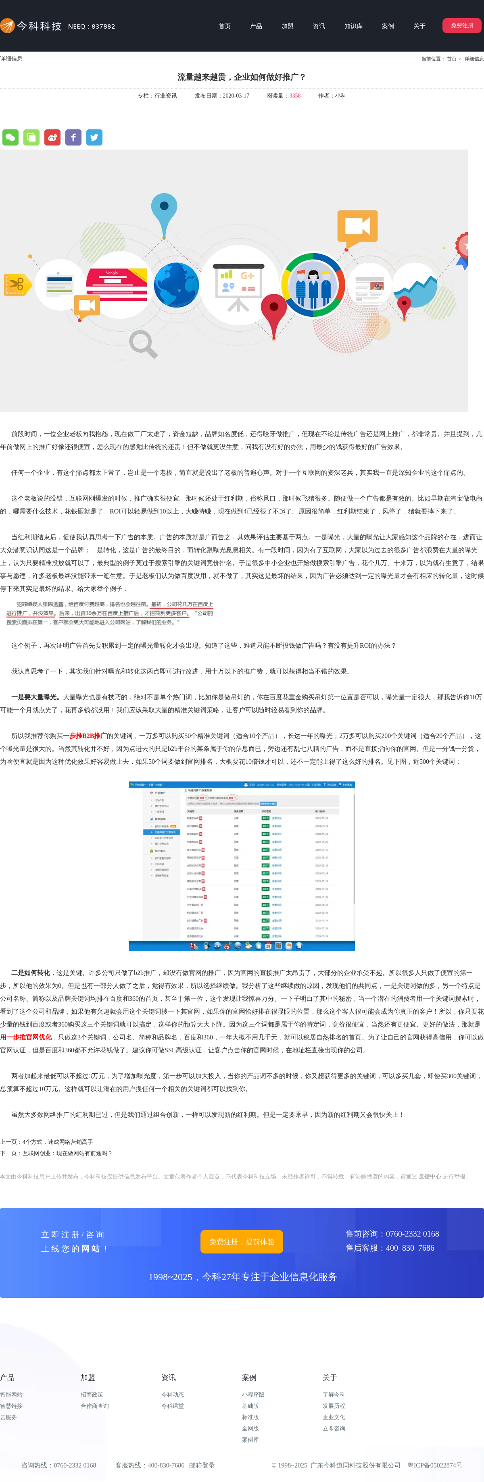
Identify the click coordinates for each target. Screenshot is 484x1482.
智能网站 (11, 1395)
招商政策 (92, 1395)
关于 (330, 1378)
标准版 (250, 1417)
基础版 (250, 1406)
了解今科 (334, 1395)
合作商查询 (95, 1406)
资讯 (168, 1378)
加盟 (88, 1378)
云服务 (8, 1417)
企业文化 (334, 1417)
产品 (7, 1378)
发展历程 (334, 1406)
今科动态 (172, 1395)
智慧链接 (11, 1406)
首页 (452, 59)
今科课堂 (172, 1406)
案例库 (250, 1440)
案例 (249, 1378)
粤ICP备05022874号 (435, 1465)
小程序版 (253, 1395)
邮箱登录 (202, 1465)
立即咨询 (334, 1429)
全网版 (250, 1429)
